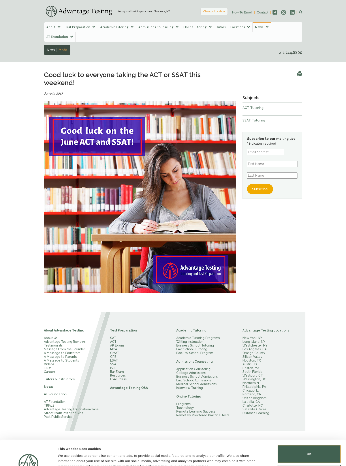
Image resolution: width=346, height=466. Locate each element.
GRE (113, 356)
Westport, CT (253, 375)
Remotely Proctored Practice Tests (202, 415)
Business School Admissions (197, 376)
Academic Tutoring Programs (198, 338)
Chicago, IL (251, 390)
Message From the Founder (64, 349)
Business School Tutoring (195, 345)
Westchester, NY (255, 345)
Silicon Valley (252, 356)
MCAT (114, 349)
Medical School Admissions (196, 384)
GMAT (114, 353)
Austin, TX (250, 364)
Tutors (221, 27)
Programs (183, 404)
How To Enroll (242, 12)
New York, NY (252, 338)
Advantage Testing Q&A (129, 388)
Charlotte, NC (253, 405)
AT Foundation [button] (59, 37)
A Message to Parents (60, 356)
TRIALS (49, 405)
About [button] (53, 27)
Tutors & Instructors (59, 379)
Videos (49, 364)
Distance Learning (256, 413)
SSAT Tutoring (254, 120)
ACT (113, 341)
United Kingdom (255, 398)
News (51, 50)
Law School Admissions (193, 380)
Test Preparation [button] (80, 27)
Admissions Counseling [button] (158, 27)
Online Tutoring (188, 396)
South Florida (252, 371)
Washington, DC (254, 379)
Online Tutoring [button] (197, 27)
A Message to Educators (62, 353)
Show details (68, 456)
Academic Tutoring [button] (117, 27)
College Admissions (191, 373)
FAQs (47, 368)
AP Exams (117, 345)
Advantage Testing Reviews (65, 341)
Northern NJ (251, 383)
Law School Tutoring (191, 349)
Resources (118, 375)
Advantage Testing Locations (266, 330)
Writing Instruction (189, 341)
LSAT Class (118, 379)
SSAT (114, 364)
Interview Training (189, 388)
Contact (262, 12)
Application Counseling (193, 369)
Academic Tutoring (191, 330)
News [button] (262, 27)
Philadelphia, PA (254, 386)
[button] (300, 12)
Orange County (254, 353)
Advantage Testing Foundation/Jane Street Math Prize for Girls (71, 411)
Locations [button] (240, 27)
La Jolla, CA (251, 401)
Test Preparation (123, 330)
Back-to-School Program (194, 353)
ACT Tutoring (253, 108)
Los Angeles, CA (255, 349)
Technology (185, 407)
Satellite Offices (254, 409)
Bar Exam (117, 371)
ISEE (113, 368)
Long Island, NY (254, 341)
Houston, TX (252, 360)
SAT (113, 338)
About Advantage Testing (64, 330)
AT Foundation (55, 394)
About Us (51, 338)
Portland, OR (252, 394)
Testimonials (53, 345)
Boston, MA (251, 368)
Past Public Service (58, 417)
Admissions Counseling (194, 361)
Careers (50, 371)
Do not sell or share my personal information (309, 451)
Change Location (214, 11)
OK (309, 432)
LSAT (114, 360)
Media (63, 50)
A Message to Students (61, 360)
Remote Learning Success (195, 411)
